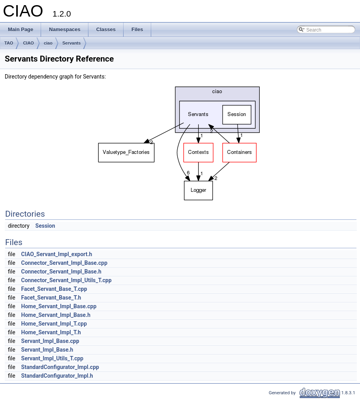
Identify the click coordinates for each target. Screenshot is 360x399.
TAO (8, 43)
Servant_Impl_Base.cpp (50, 341)
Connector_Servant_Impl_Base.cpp (64, 263)
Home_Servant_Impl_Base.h (56, 315)
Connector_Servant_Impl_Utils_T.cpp (66, 280)
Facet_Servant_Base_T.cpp (54, 289)
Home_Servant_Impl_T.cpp (54, 323)
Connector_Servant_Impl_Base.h (61, 271)
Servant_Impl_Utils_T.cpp (52, 358)
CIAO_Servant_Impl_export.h (56, 254)
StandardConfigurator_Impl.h (57, 376)
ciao (48, 43)
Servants (71, 43)
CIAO (28, 43)
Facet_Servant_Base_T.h (51, 297)
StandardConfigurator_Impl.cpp (60, 367)
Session (45, 226)
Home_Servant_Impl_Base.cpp (59, 306)
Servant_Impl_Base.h (47, 350)
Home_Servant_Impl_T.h (51, 332)
